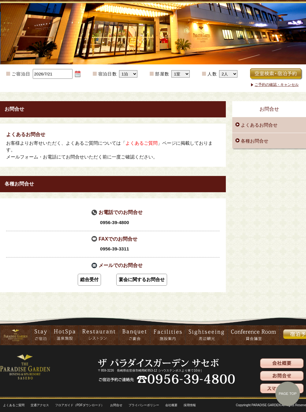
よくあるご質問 (141, 143)
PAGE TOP (288, 393)
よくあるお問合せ (259, 125)
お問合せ (116, 405)
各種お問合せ (254, 140)
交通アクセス (40, 405)
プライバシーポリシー (144, 405)
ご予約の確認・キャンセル (277, 84)
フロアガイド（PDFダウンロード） (79, 405)
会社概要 (171, 405)
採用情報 (190, 405)
